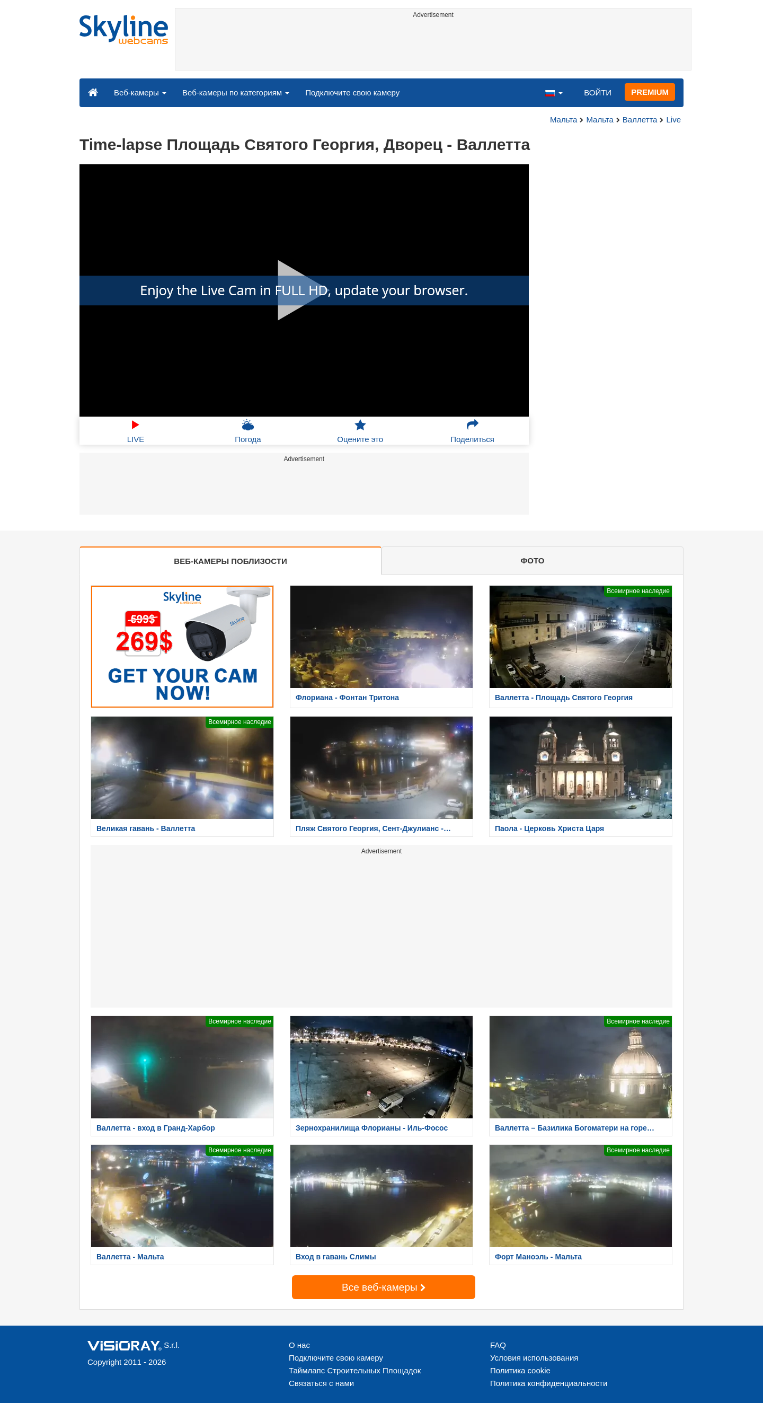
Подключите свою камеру (352, 92)
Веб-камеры (140, 92)
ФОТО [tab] (533, 560)
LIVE (136, 431)
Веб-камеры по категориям (235, 92)
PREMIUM (650, 91)
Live (673, 119)
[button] (554, 92)
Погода (248, 431)
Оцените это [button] (360, 431)
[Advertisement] (433, 46)
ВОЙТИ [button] (597, 92)
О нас (299, 1344)
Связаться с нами (321, 1383)
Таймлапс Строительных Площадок (355, 1370)
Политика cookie (520, 1370)
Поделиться (472, 431)
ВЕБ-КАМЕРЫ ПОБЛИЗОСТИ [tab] (230, 561)
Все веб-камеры (383, 1287)
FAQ (498, 1344)
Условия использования (534, 1357)
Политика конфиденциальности (548, 1383)
